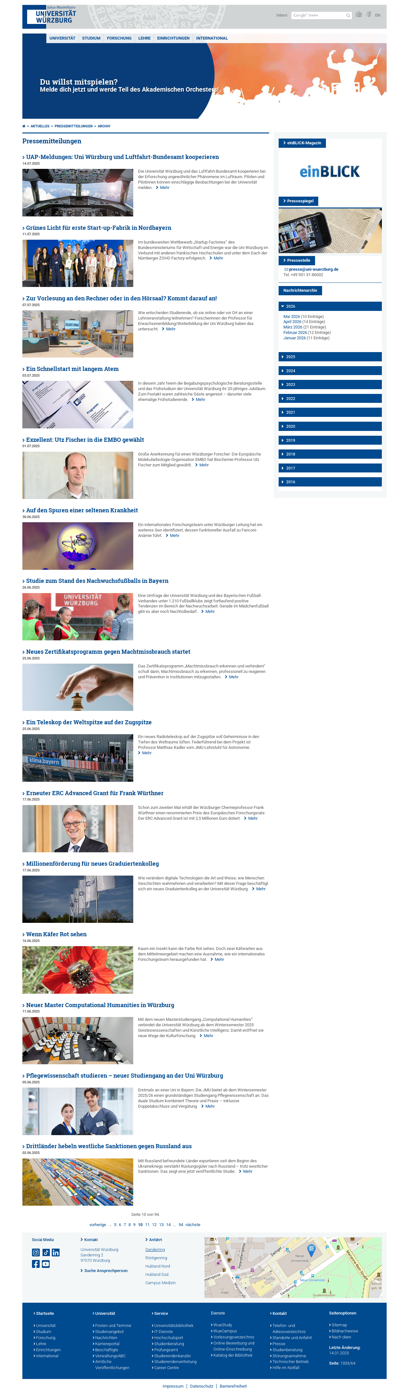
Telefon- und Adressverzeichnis (288, 1329)
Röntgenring (156, 1257)
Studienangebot (108, 1332)
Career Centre (165, 1368)
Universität (62, 38)
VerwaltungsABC (109, 1356)
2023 (290, 384)
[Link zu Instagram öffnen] (36, 1252)
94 (181, 1224)
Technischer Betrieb (289, 1362)
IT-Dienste (162, 1332)
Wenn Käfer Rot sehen (56, 934)
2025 (290, 357)
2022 (290, 398)
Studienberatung (168, 1344)
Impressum (173, 1386)
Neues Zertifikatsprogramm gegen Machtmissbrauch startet (108, 651)
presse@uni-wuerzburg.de (313, 269)
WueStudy (221, 1325)
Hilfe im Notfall (284, 1368)
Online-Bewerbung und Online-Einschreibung (232, 1347)
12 (154, 1224)
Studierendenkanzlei (171, 1356)
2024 (290, 371)
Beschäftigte (105, 1350)
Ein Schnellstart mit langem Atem (72, 369)
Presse (277, 1344)
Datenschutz (201, 1386)
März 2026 (292, 327)
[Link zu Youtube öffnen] (46, 1264)
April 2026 (292, 321)
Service (160, 1314)
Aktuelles (40, 126)
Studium (91, 38)
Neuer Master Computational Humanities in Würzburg (100, 1005)
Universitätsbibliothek (172, 1326)
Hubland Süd (156, 1274)
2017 (290, 468)
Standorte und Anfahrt (291, 1338)
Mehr (164, 187)
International (212, 38)
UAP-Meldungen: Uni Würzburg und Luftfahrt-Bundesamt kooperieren (122, 157)
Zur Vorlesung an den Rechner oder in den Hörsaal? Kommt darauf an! (121, 298)
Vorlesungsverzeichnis (232, 1337)
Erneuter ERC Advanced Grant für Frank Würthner (95, 793)
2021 (290, 412)
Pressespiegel (300, 201)
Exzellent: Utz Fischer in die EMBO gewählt (85, 439)
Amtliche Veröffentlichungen (111, 1365)
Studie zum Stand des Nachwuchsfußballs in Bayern (97, 580)
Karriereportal (106, 1344)
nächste (193, 1224)
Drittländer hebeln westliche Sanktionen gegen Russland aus (109, 1146)
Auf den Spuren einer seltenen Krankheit (82, 510)
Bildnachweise (343, 1331)
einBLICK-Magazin (304, 142)
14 (168, 1224)
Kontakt (91, 1240)
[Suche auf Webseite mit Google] (321, 15)
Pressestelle (298, 260)
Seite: (334, 1363)
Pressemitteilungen (74, 126)
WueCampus (224, 1331)
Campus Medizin (160, 1282)
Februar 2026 (295, 332)
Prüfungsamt (165, 1350)
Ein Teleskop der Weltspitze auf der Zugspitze (89, 722)
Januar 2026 (294, 337)
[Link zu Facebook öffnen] (36, 1264)
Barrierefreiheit (233, 1386)
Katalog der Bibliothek (231, 1356)
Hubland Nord (157, 1266)
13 (161, 1224)
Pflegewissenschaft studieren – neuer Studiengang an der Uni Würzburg (124, 1075)
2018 (290, 454)
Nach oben (340, 1337)
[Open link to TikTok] (46, 1252)
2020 (290, 426)
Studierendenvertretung (174, 1362)
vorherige (97, 1224)
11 (147, 1224)
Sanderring (155, 1249)
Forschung (119, 38)
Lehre (144, 38)
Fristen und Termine (112, 1326)
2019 (290, 440)
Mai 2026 (291, 316)
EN (377, 15)
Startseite (44, 1314)
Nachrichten (105, 1338)
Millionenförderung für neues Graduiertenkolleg (92, 863)
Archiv (104, 126)
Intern (281, 15)
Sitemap (338, 1325)
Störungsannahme (288, 1356)
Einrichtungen (173, 38)
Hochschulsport (167, 1338)
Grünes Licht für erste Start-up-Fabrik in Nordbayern (98, 227)
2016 (290, 482)
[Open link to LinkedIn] (56, 1252)
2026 (290, 306)
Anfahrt (155, 1240)
